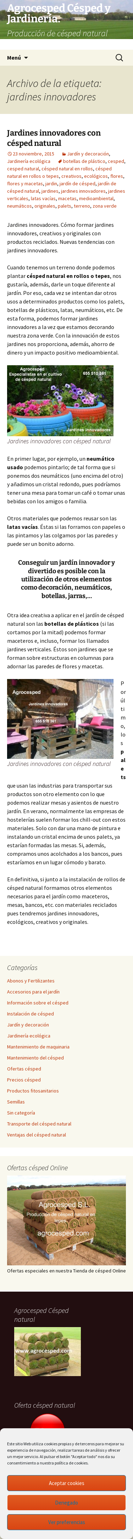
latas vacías (43, 198)
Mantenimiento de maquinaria (38, 1047)
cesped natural (23, 168)
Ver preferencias (66, 1522)
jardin (51, 183)
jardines (50, 191)
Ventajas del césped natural (36, 1135)
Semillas (16, 1102)
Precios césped (24, 1080)
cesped (116, 161)
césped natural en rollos (67, 168)
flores (116, 176)
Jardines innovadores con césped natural (54, 138)
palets (64, 206)
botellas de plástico (84, 161)
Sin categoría (21, 1113)
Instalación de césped (30, 1014)
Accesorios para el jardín (33, 991)
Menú (14, 57)
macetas (67, 198)
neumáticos (19, 206)
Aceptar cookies (66, 1483)
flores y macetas (25, 183)
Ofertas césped (24, 1069)
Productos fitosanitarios (33, 1091)
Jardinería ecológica (28, 161)
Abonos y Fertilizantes (31, 980)
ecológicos (96, 176)
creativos (71, 176)
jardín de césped (77, 183)
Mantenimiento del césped (35, 1058)
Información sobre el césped (37, 1002)
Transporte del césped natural (39, 1124)
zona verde (105, 206)
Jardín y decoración (88, 153)
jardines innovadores (83, 191)
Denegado (66, 1502)
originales (44, 206)
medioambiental (96, 198)
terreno (82, 206)
